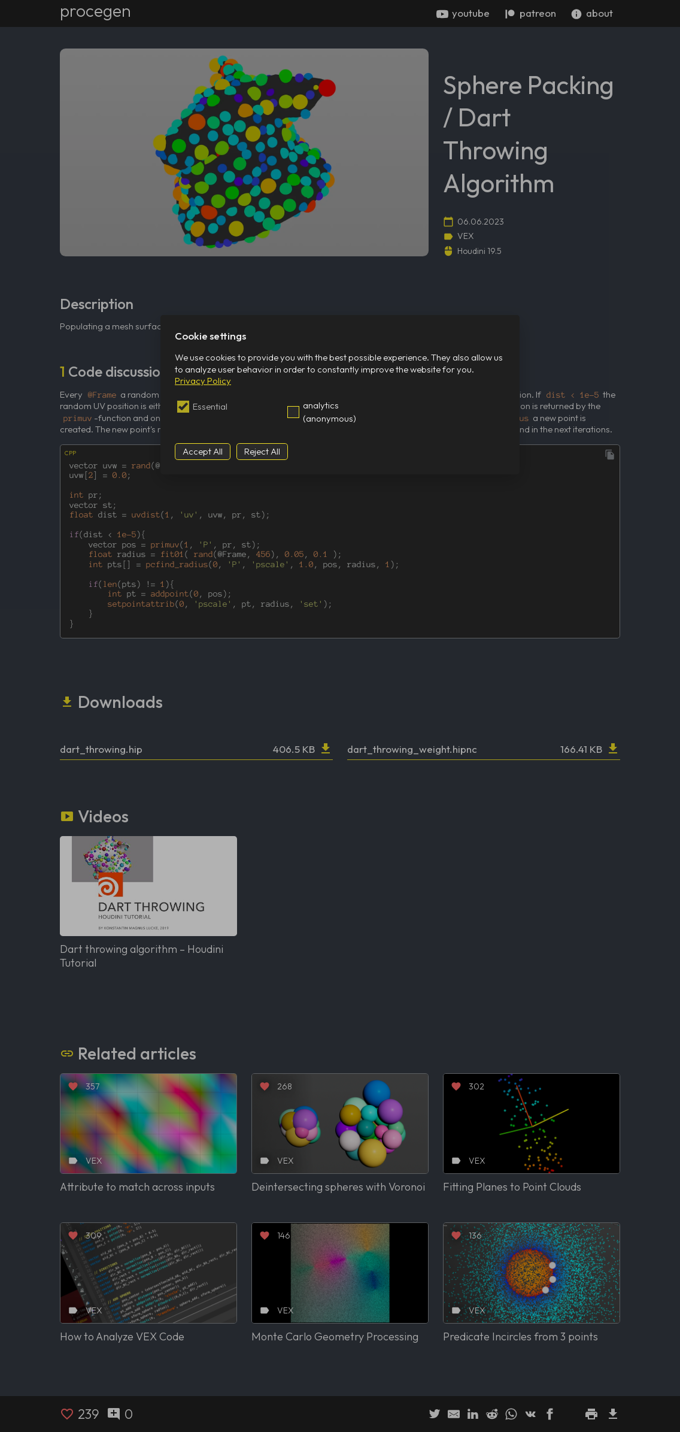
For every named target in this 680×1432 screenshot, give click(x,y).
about (591, 13)
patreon (530, 13)
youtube (463, 13)
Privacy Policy (203, 380)
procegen (95, 10)
